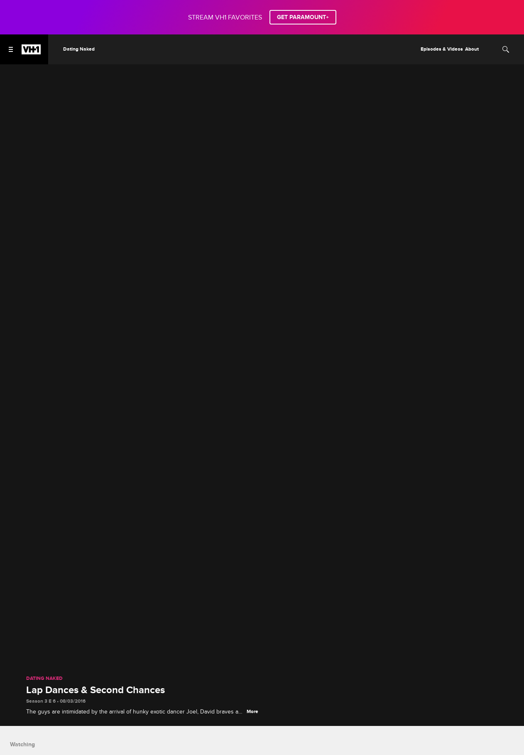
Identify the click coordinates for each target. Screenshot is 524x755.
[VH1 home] (31, 52)
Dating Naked (44, 679)
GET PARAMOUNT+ (303, 17)
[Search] (505, 49)
